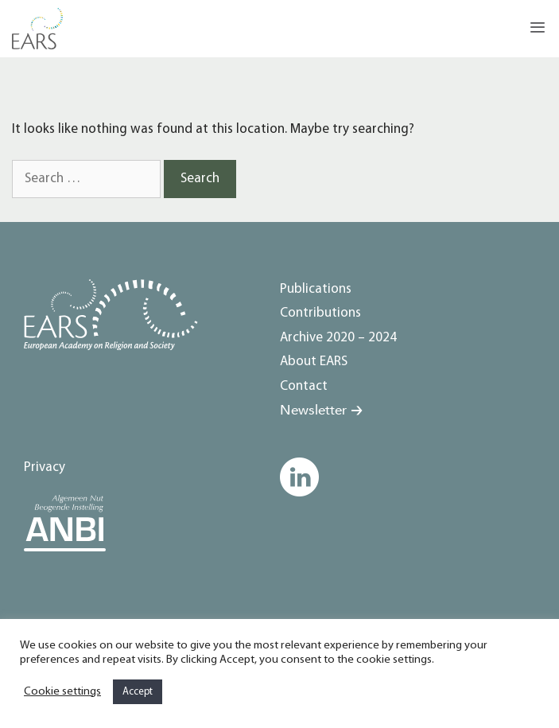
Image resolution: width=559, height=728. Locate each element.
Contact (304, 386)
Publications (315, 289)
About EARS (313, 361)
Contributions (320, 313)
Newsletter (313, 410)
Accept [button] (137, 692)
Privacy (44, 467)
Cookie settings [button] (62, 692)
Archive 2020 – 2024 (338, 338)
